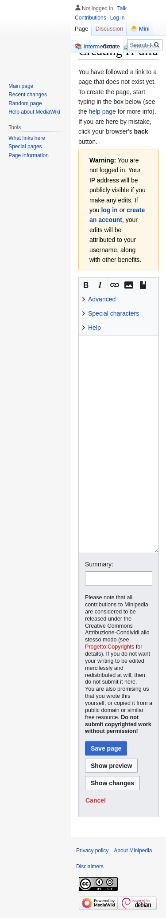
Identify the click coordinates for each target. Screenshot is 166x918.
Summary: (99, 564)
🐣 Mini (139, 28)
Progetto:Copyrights (109, 647)
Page (81, 28)
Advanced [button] (102, 299)
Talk (122, 8)
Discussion (109, 28)
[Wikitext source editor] (118, 444)
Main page (20, 86)
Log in (117, 18)
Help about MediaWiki (34, 112)
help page (102, 111)
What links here (26, 138)
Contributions (90, 18)
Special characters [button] (113, 313)
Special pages (25, 146)
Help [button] (94, 327)
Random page (25, 103)
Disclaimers (90, 866)
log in (109, 210)
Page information (28, 155)
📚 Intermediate (95, 46)
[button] (86, 285)
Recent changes (27, 94)
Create (111, 46)
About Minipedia (133, 850)
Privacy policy (92, 850)
